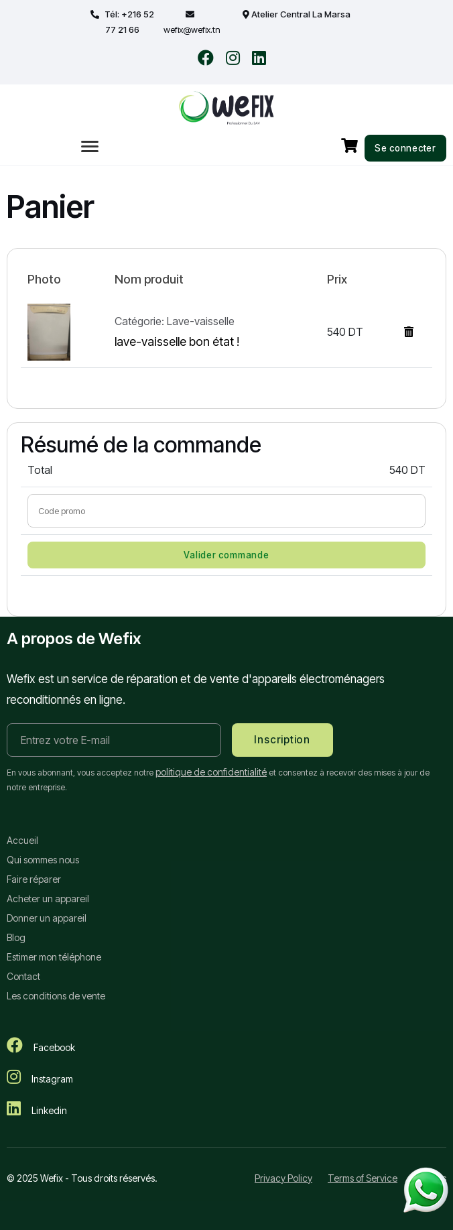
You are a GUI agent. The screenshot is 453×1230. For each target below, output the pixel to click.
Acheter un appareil (48, 898)
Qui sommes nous (43, 859)
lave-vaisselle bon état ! (177, 341)
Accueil (22, 840)
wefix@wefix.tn (192, 29)
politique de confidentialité (211, 772)
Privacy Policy (283, 1178)
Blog (16, 937)
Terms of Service (362, 1178)
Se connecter (405, 148)
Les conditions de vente (56, 995)
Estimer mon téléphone (54, 957)
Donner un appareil (46, 918)
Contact (23, 976)
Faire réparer (34, 879)
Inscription (282, 739)
